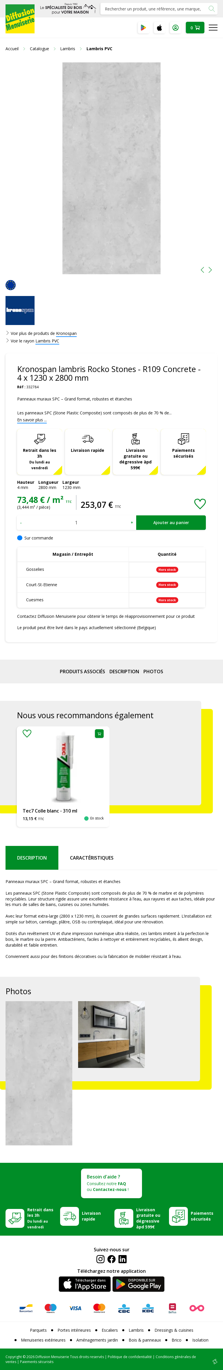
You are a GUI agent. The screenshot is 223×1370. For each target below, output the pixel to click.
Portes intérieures (74, 1330)
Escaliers (110, 1330)
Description (124, 671)
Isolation (200, 1340)
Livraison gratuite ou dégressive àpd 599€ (135, 458)
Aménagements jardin (97, 1340)
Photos (153, 671)
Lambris (136, 1330)
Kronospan (66, 333)
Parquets (38, 1330)
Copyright (14, 1356)
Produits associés (82, 671)
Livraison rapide (87, 450)
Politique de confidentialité (130, 1356)
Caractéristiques (92, 858)
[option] (111, 168)
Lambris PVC (47, 341)
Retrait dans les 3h (39, 458)
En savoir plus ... (32, 420)
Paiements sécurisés (183, 453)
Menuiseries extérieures (43, 1340)
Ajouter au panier (171, 522)
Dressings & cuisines (173, 1330)
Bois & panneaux (145, 1340)
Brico (176, 1340)
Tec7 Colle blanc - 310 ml (50, 811)
